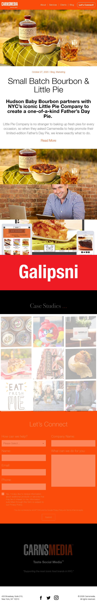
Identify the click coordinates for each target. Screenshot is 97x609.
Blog (72, 5)
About (43, 5)
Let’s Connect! (86, 5)
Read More (48, 140)
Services (53, 5)
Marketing (60, 72)
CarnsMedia (10, 5)
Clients (63, 5)
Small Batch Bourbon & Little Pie (48, 85)
